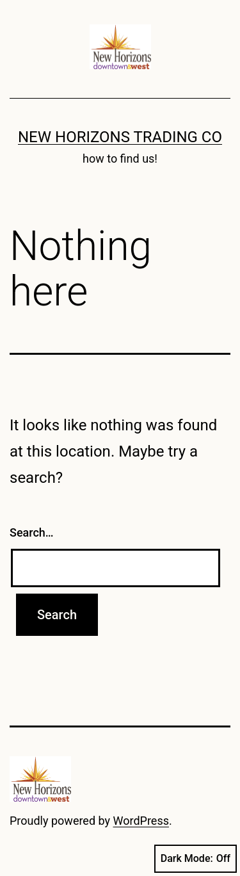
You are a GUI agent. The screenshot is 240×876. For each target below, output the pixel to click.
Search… (32, 532)
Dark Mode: (195, 858)
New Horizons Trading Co (120, 137)
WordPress (141, 820)
